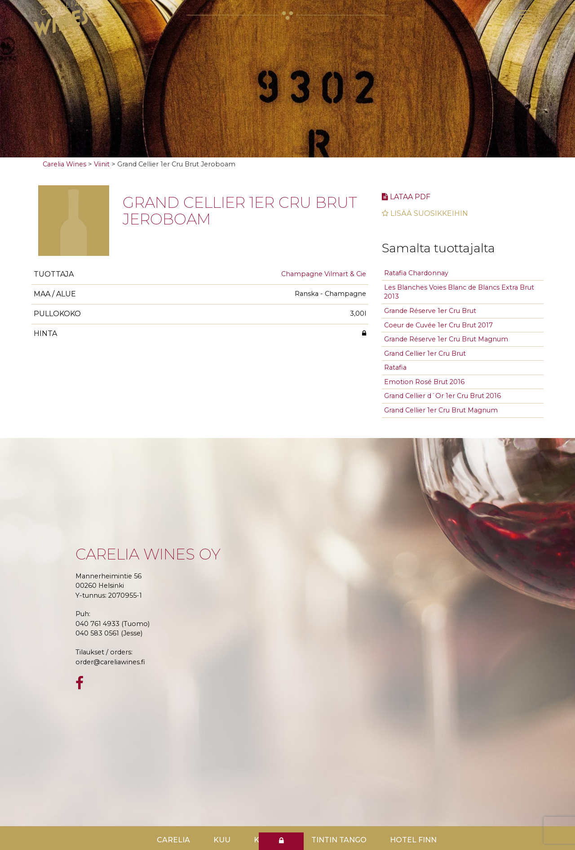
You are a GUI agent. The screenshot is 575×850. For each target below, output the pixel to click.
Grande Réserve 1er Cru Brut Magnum (446, 339)
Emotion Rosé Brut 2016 (424, 382)
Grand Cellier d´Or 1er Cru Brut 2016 (442, 396)
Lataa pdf (406, 196)
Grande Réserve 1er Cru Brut (430, 311)
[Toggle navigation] (525, 14)
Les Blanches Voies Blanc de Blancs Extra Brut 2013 (459, 292)
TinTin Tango (339, 840)
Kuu (221, 840)
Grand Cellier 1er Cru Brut (425, 353)
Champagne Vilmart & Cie (323, 274)
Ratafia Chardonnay (416, 273)
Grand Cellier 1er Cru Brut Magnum (441, 410)
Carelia (173, 840)
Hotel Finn (413, 840)
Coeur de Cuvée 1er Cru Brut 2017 (438, 325)
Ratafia (395, 367)
